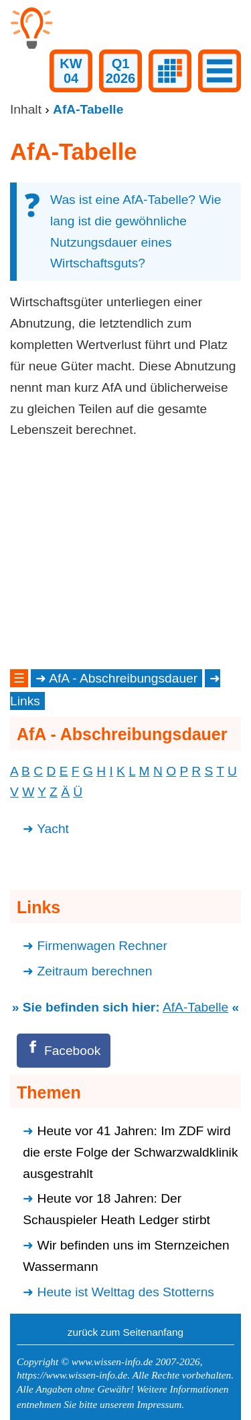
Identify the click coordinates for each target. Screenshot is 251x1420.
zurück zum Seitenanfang (125, 1332)
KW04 (71, 71)
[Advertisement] (125, 553)
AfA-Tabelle (195, 1007)
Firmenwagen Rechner (102, 946)
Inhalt (25, 109)
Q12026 (121, 71)
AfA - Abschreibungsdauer (123, 678)
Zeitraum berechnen (95, 971)
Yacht (53, 829)
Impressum (159, 1404)
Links (25, 701)
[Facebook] (63, 1051)
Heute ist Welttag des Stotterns (125, 1292)
